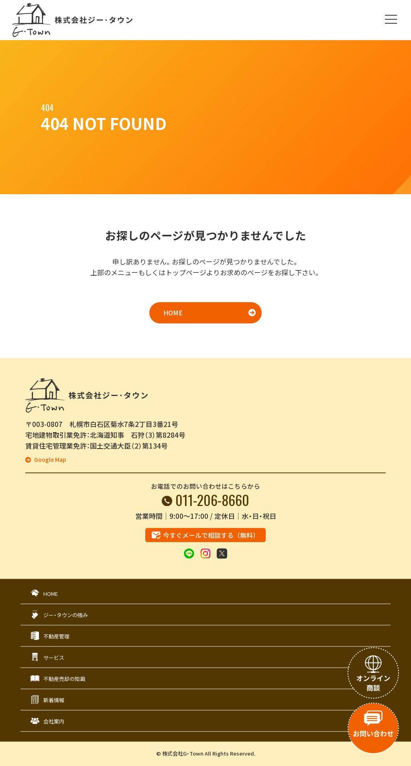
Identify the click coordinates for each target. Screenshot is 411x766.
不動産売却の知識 (64, 679)
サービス (53, 657)
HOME (173, 312)
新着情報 (53, 700)
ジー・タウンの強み (65, 615)
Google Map (49, 460)
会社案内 (53, 721)
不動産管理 (56, 636)
